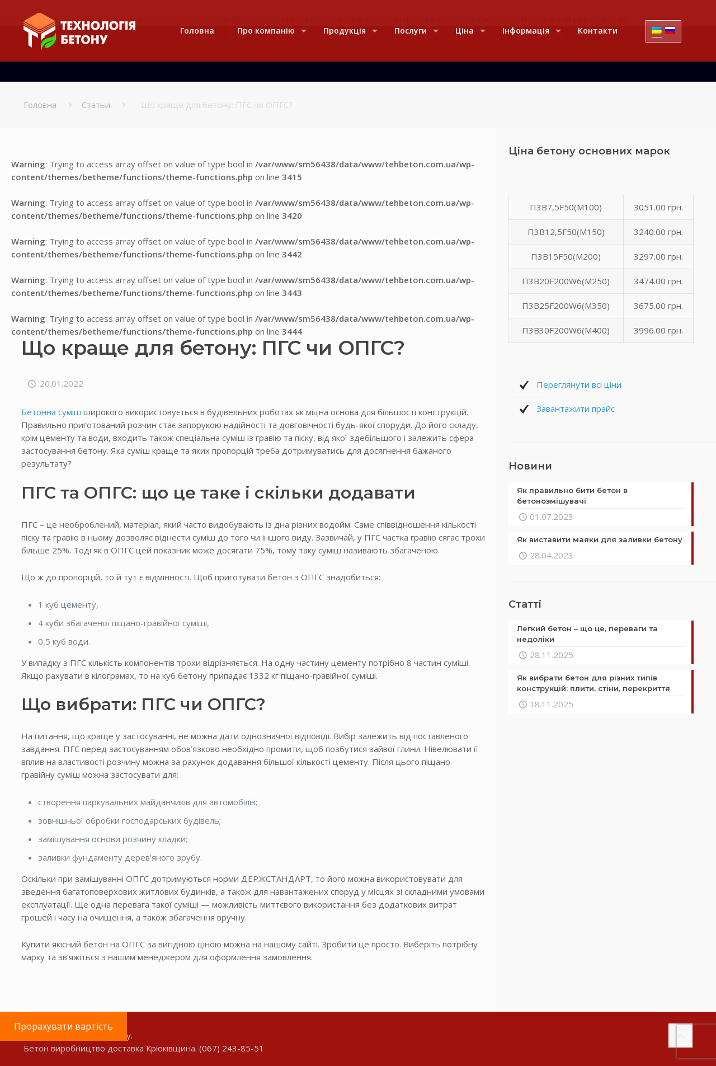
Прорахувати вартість (63, 1026)
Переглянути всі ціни (578, 384)
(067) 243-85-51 (231, 1048)
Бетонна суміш (51, 411)
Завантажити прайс (575, 408)
